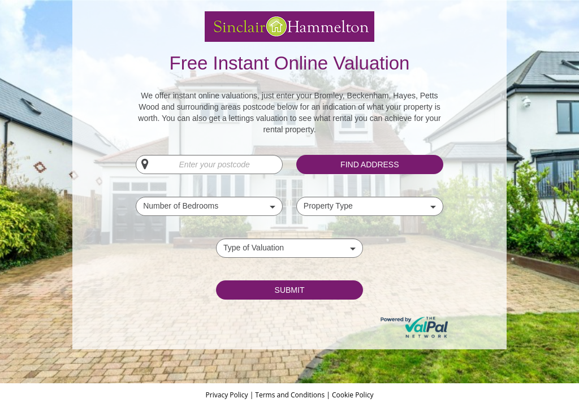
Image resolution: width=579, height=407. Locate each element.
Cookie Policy (352, 395)
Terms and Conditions (290, 395)
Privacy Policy (228, 395)
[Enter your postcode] (209, 164)
